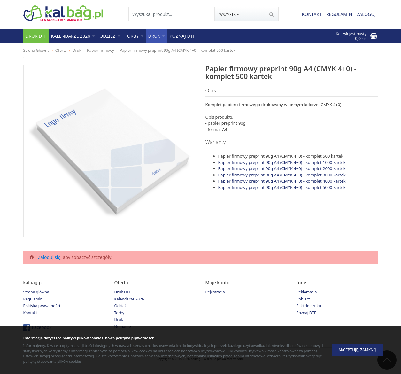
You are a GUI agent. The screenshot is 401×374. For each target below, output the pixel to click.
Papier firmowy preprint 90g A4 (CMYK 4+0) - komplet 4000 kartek (282, 181)
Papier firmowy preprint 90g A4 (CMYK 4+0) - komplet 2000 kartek (282, 168)
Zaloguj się (49, 257)
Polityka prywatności (41, 305)
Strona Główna (36, 50)
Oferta (61, 50)
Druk (156, 36)
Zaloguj (366, 15)
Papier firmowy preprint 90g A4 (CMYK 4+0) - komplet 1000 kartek (282, 162)
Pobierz (303, 299)
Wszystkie (229, 15)
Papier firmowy (100, 50)
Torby (134, 36)
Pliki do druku (309, 305)
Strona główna (36, 292)
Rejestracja (215, 292)
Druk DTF (36, 36)
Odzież (109, 36)
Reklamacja (307, 292)
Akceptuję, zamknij (357, 350)
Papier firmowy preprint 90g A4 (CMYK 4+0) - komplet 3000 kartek (282, 175)
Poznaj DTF (182, 36)
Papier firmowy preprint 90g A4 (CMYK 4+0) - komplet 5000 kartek (282, 187)
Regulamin (339, 15)
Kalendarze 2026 (73, 36)
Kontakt (312, 15)
